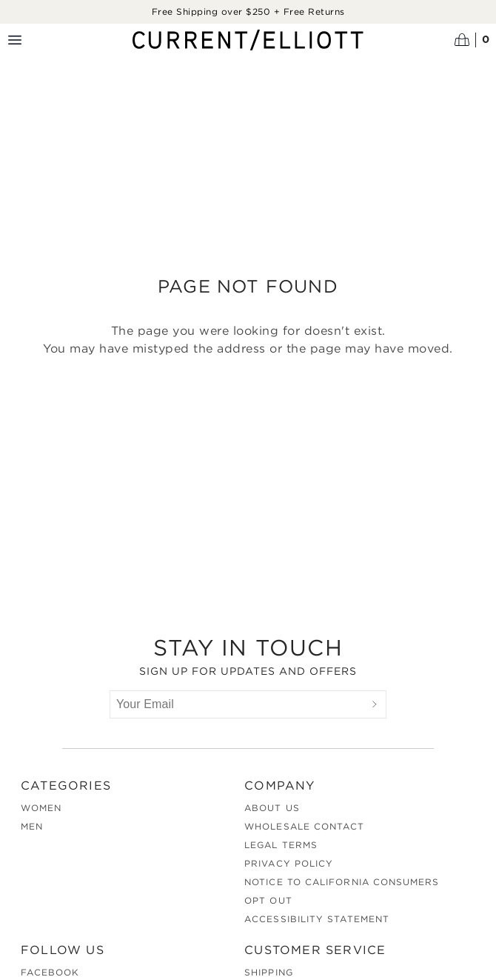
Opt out (268, 900)
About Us (272, 808)
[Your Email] (236, 704)
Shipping (268, 972)
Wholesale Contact (304, 826)
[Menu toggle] (15, 40)
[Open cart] (472, 40)
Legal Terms (281, 845)
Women (41, 808)
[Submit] (374, 704)
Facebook (50, 972)
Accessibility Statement (316, 919)
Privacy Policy (288, 863)
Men (32, 826)
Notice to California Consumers (341, 882)
